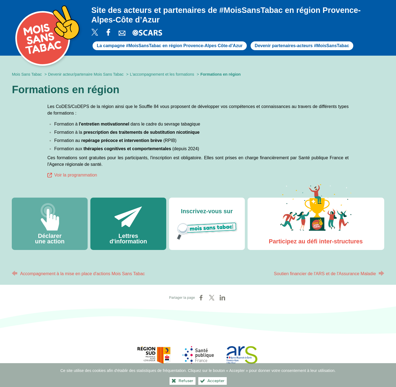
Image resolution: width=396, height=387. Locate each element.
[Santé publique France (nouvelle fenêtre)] (198, 355)
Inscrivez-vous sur (206, 226)
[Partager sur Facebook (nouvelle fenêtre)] (201, 297)
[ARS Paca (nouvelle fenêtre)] (242, 355)
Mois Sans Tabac (27, 74)
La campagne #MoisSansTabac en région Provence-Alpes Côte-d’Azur (169, 45)
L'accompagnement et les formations (162, 74)
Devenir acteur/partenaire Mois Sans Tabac (86, 74)
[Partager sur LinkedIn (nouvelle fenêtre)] (222, 297)
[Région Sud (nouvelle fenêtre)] (153, 355)
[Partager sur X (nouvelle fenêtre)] (211, 297)
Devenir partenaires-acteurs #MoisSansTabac (302, 45)
